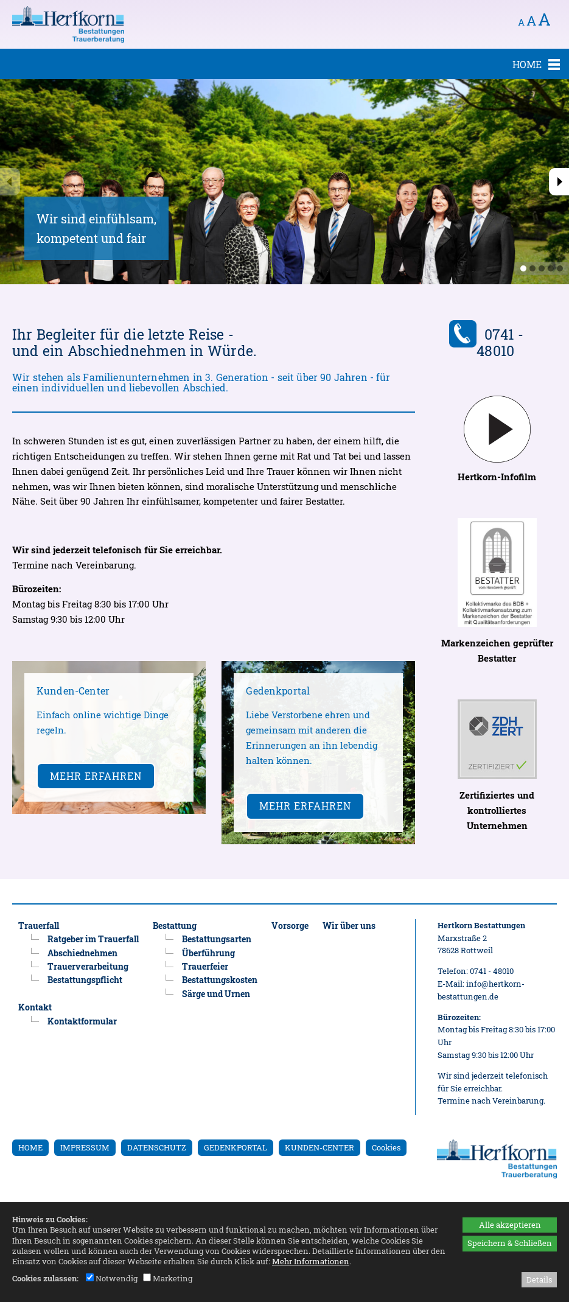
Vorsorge (290, 925)
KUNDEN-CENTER (319, 1147)
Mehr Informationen (310, 1261)
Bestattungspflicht (84, 979)
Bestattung (175, 925)
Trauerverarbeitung (87, 966)
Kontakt (35, 1007)
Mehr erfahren (96, 775)
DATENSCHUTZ (156, 1147)
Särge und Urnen (216, 993)
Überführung (208, 953)
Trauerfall (38, 925)
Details (539, 1279)
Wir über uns (349, 925)
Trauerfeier (205, 966)
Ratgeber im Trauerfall (93, 939)
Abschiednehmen (82, 953)
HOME (30, 1147)
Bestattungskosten (219, 979)
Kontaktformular (82, 1021)
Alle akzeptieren (510, 1224)
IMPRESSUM (85, 1147)
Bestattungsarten (216, 939)
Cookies (386, 1147)
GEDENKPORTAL (235, 1147)
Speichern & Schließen (509, 1242)
